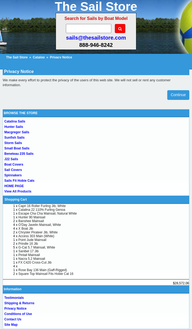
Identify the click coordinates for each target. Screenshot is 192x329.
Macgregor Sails (16, 132)
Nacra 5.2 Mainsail (31, 259)
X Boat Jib (25, 228)
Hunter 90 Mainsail (31, 217)
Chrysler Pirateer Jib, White (38, 232)
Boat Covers (13, 164)
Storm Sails (13, 143)
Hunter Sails (13, 127)
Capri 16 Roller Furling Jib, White (42, 206)
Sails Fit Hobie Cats (19, 181)
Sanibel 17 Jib (28, 251)
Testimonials (14, 298)
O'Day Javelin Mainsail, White (39, 225)
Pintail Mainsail (29, 255)
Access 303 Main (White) (36, 236)
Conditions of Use (18, 314)
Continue (178, 95)
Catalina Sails (14, 121)
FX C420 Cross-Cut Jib (34, 262)
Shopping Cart (16, 199)
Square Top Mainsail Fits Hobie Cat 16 (45, 274)
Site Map (10, 325)
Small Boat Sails (16, 148)
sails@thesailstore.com (96, 38)
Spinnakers (13, 175)
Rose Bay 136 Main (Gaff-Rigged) (42, 270)
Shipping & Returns (19, 303)
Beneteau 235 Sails (19, 154)
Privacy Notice (15, 308)
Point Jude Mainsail (32, 240)
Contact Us (12, 319)
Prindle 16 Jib (28, 244)
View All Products (17, 191)
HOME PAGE (14, 186)
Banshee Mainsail (31, 221)
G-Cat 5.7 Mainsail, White (36, 247)
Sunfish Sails (14, 137)
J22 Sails (11, 159)
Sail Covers (13, 170)
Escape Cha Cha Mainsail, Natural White (47, 213)
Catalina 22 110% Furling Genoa (41, 210)
